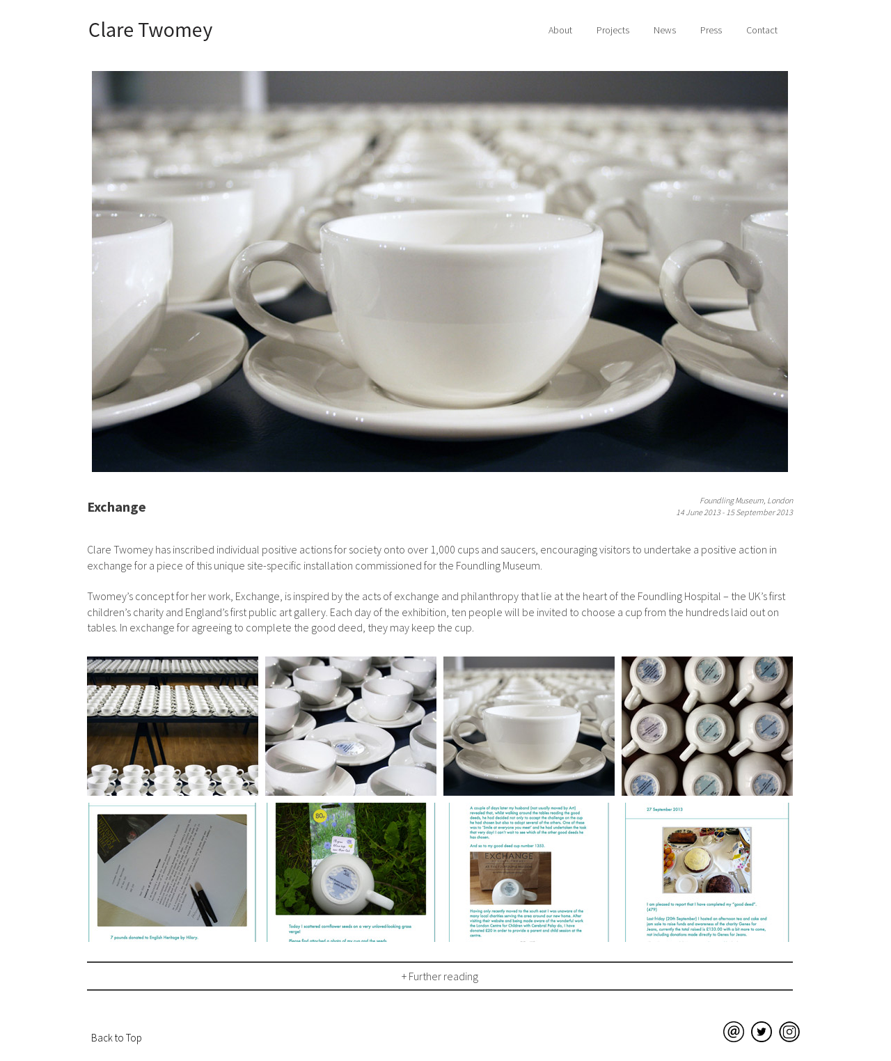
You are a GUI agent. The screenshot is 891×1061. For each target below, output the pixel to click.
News (665, 30)
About (560, 30)
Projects (613, 30)
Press (711, 30)
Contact (762, 30)
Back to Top (116, 1037)
